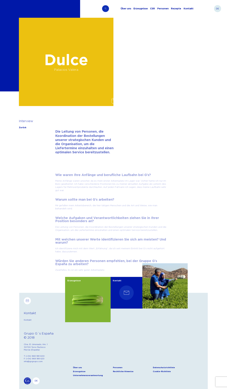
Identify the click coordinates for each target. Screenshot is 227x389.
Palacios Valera (66, 69)
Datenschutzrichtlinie (164, 367)
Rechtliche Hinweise (123, 371)
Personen (163, 8)
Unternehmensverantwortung (88, 375)
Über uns (126, 8)
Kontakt (188, 8)
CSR (152, 8)
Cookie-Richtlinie (162, 371)
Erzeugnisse (140, 8)
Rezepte (176, 8)
